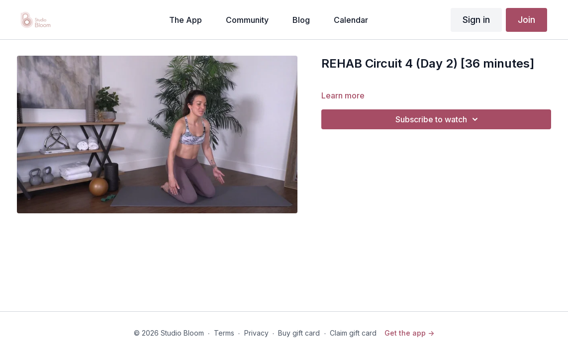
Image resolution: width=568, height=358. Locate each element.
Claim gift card (353, 333)
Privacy (256, 333)
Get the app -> (409, 333)
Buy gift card (299, 333)
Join (526, 19)
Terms (224, 333)
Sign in (476, 19)
